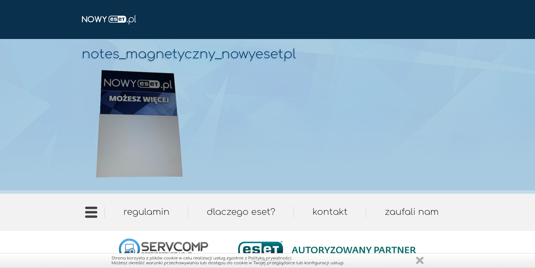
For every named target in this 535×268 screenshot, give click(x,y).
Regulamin (146, 212)
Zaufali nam (411, 212)
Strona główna (91, 214)
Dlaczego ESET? (241, 212)
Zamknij (420, 260)
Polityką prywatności (269, 258)
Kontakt (329, 212)
